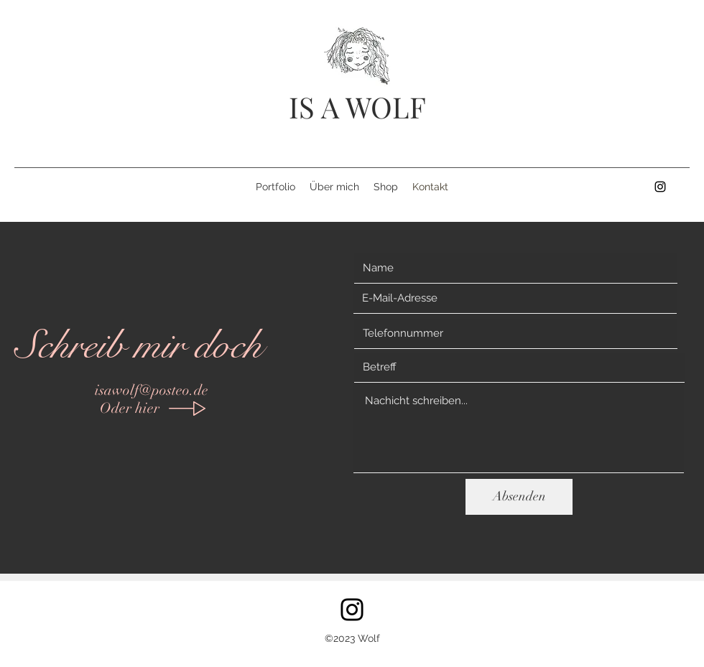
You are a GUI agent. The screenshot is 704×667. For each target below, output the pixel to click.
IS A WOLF (357, 107)
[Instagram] (352, 609)
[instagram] (660, 186)
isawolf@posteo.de (151, 390)
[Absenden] (519, 497)
